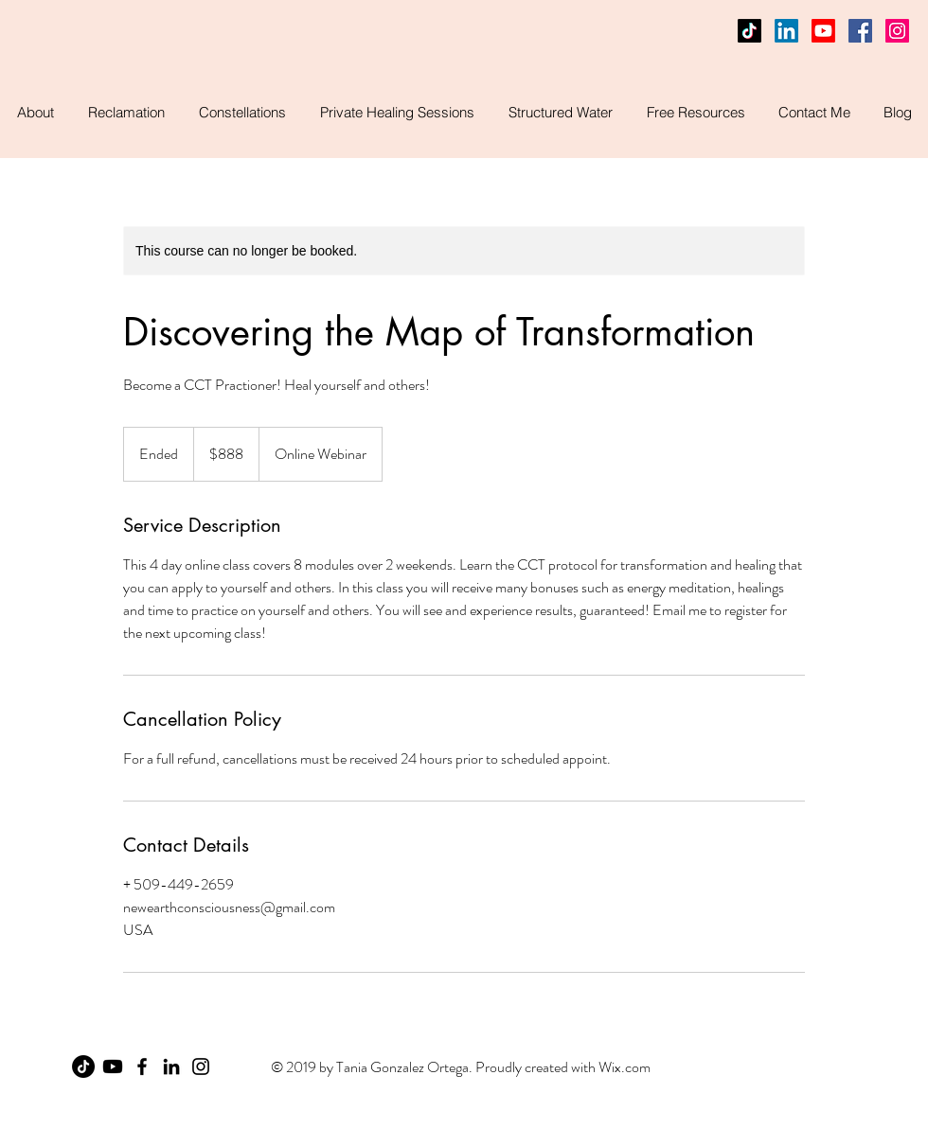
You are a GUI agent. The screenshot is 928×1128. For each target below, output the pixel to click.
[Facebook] (860, 31)
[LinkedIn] (786, 31)
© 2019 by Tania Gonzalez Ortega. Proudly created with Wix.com (461, 1067)
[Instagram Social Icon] (897, 31)
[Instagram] (200, 1066)
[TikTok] (749, 31)
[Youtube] (823, 31)
